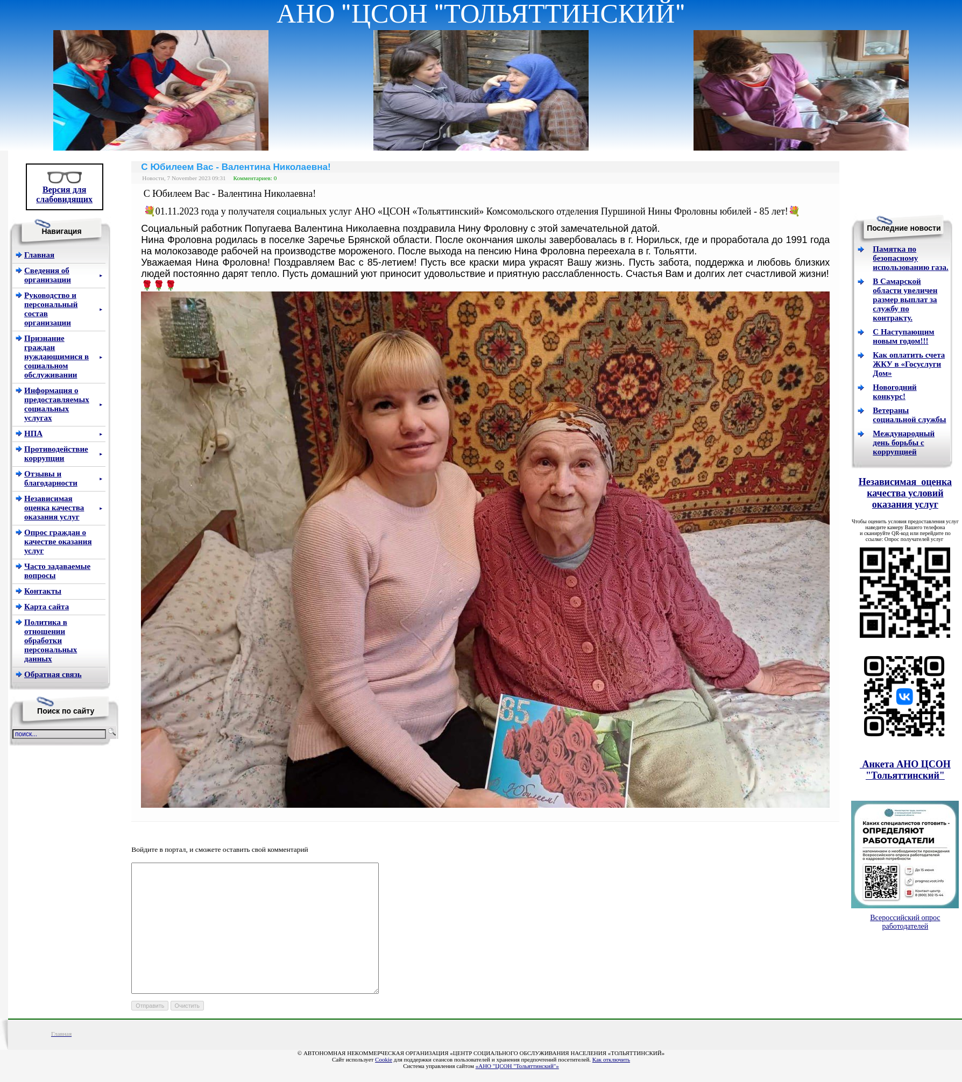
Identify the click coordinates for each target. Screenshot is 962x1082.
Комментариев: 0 (255, 178)
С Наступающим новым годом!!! (903, 336)
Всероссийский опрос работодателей (905, 922)
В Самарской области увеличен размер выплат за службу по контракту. (905, 299)
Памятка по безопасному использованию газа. (910, 258)
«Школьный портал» (481, 1047)
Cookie (383, 1059)
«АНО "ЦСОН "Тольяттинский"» (517, 1066)
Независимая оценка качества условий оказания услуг (905, 493)
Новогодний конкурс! (894, 392)
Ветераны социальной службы (909, 415)
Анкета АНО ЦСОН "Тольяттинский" (905, 770)
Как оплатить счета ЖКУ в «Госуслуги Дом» (909, 364)
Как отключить (611, 1059)
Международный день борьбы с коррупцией (904, 442)
